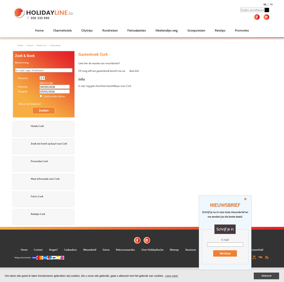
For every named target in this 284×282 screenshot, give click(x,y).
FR (271, 4)
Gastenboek (55, 45)
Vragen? (53, 249)
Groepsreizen (196, 30)
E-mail (225, 239)
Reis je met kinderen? (30, 103)
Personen (23, 78)
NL (265, 4)
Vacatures (190, 249)
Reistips (220, 30)
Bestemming (22, 62)
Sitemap (174, 249)
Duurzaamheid (255, 249)
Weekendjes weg (166, 30)
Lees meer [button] (171, 275)
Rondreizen (110, 30)
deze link (134, 70)
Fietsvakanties (136, 30)
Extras (106, 249)
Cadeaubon (70, 249)
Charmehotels (62, 30)
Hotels (20, 45)
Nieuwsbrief (89, 249)
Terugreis (22, 91)
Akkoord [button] (267, 275)
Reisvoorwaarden (125, 249)
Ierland (30, 45)
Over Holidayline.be (152, 249)
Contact (38, 249)
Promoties (242, 30)
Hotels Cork (42, 45)
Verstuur (225, 253)
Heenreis (22, 86)
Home (39, 30)
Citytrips (87, 30)
